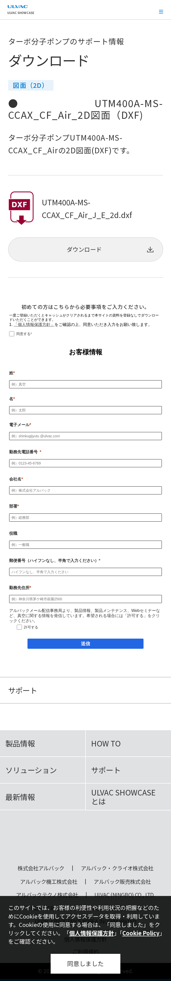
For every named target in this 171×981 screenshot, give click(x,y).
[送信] (85, 644)
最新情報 (20, 796)
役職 (13, 533)
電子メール (19, 425)
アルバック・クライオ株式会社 (117, 868)
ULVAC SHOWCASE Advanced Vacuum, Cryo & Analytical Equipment (85, 840)
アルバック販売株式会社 (122, 881)
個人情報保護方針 (91, 933)
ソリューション (31, 769)
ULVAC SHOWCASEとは (123, 796)
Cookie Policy (141, 933)
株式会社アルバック (41, 868)
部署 (13, 506)
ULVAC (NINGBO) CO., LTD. (124, 894)
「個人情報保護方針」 (34, 324)
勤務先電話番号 (23, 452)
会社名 (15, 479)
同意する (23, 334)
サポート (106, 769)
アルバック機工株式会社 (48, 881)
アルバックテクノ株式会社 (47, 894)
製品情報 (20, 743)
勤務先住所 (19, 588)
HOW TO (106, 743)
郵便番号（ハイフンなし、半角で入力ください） (54, 560)
